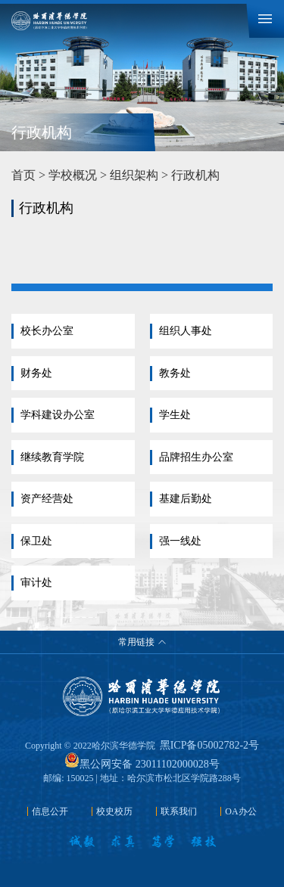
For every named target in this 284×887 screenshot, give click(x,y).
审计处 (36, 582)
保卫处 (36, 541)
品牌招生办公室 (196, 457)
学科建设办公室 (57, 414)
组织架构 (134, 175)
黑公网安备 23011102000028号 (141, 764)
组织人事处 (185, 331)
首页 (23, 175)
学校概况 (72, 175)
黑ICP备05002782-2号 (209, 745)
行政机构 (195, 175)
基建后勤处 (185, 498)
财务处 (36, 373)
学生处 (175, 414)
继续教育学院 (52, 457)
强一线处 (180, 541)
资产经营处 (46, 498)
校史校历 (114, 811)
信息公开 (50, 811)
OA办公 (240, 811)
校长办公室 (46, 331)
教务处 (175, 373)
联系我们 (179, 811)
